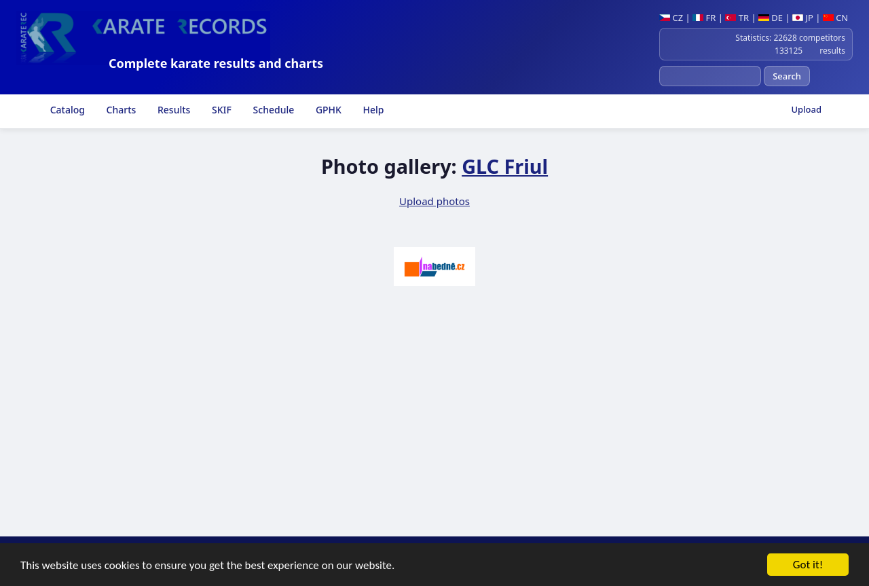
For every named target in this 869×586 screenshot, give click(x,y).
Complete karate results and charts (216, 63)
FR (704, 18)
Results (172, 109)
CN (835, 18)
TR (737, 18)
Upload (806, 109)
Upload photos (434, 201)
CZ (671, 18)
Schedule (272, 109)
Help (372, 109)
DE (770, 18)
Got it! (808, 565)
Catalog (66, 109)
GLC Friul (505, 166)
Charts (120, 109)
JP (802, 18)
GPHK (327, 109)
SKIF (220, 109)
